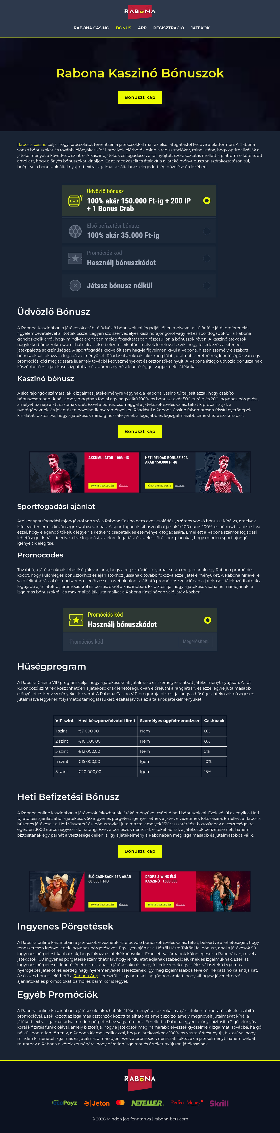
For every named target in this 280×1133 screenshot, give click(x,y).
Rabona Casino (91, 28)
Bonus (123, 28)
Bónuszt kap (140, 97)
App (142, 28)
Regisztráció (168, 28)
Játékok (200, 28)
